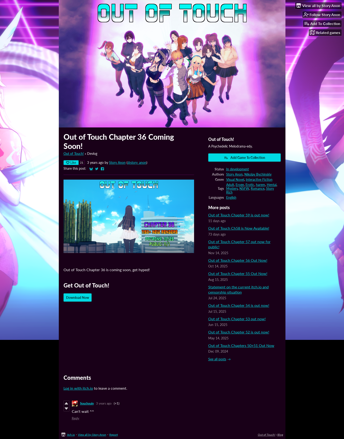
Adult (230, 185)
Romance (257, 188)
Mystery (232, 188)
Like (71, 162)
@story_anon (136, 163)
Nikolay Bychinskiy (258, 174)
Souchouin (87, 403)
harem (260, 185)
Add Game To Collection (244, 158)
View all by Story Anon (92, 434)
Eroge (240, 185)
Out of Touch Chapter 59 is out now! (238, 215)
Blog (280, 434)
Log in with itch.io (78, 388)
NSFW (244, 188)
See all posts (217, 359)
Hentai (271, 185)
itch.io (71, 434)
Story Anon (117, 163)
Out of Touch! (74, 154)
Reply (75, 418)
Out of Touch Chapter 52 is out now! (238, 332)
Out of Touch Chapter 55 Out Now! (237, 273)
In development (237, 169)
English (231, 197)
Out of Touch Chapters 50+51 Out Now (241, 345)
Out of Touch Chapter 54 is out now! (238, 305)
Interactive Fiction (259, 180)
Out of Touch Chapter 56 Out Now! (237, 260)
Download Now (77, 297)
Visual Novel (235, 180)
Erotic (250, 185)
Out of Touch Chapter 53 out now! (237, 319)
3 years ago (103, 403)
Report (113, 434)
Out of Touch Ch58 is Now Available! (238, 228)
